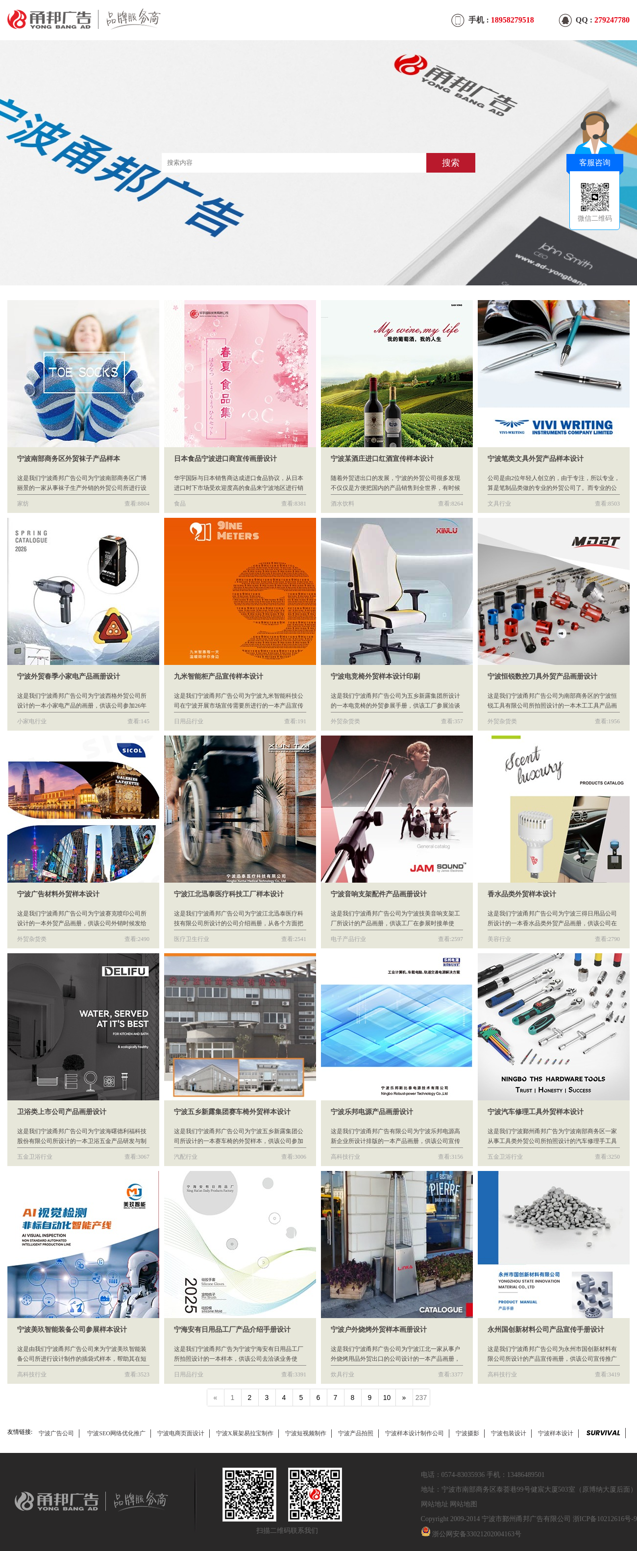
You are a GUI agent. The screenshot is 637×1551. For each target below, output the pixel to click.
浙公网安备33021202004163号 (476, 1534)
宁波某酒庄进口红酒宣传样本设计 (382, 458)
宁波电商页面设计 (180, 1433)
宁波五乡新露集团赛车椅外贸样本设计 (232, 1112)
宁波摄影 (467, 1433)
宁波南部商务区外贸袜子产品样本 (68, 458)
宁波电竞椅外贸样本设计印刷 (375, 676)
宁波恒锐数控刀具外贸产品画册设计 (542, 676)
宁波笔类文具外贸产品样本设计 (536, 458)
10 (387, 1397)
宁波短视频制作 (305, 1433)
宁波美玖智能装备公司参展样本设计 (72, 1329)
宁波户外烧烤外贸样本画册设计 (379, 1329)
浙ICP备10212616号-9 (605, 1519)
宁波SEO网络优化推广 (116, 1433)
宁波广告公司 (56, 1433)
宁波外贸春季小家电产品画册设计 (68, 676)
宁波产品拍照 (355, 1433)
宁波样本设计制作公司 (414, 1433)
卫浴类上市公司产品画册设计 (61, 1112)
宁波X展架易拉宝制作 (244, 1433)
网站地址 (434, 1504)
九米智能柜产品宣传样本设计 (218, 676)
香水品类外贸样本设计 (522, 894)
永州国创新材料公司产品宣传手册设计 (546, 1329)
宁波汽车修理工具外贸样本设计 (536, 1112)
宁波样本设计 (555, 1433)
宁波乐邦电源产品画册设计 (372, 1112)
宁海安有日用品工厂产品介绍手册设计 (232, 1329)
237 (421, 1397)
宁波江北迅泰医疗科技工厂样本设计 (229, 894)
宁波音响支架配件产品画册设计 (379, 894)
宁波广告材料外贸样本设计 (58, 894)
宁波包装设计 (508, 1433)
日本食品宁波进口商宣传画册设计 (225, 458)
